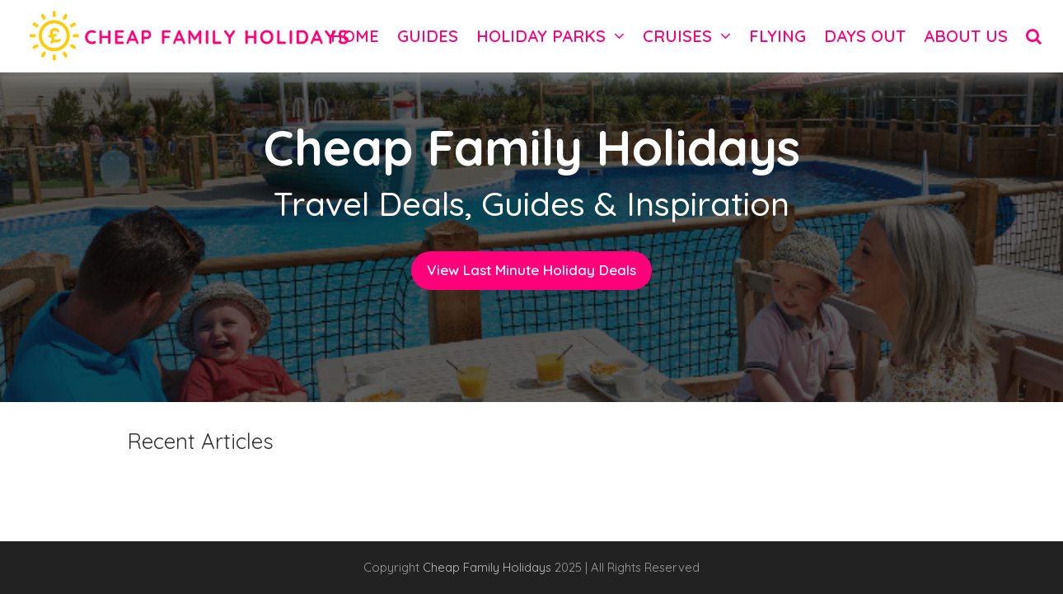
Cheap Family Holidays (489, 567)
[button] (1034, 36)
